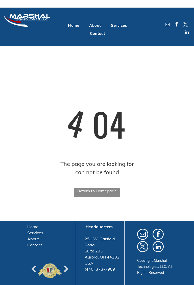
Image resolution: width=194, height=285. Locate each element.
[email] (167, 25)
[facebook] (176, 25)
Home (32, 226)
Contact (34, 244)
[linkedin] (187, 33)
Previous (33, 269)
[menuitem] (73, 25)
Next (65, 269)
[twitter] (185, 25)
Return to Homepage (97, 190)
